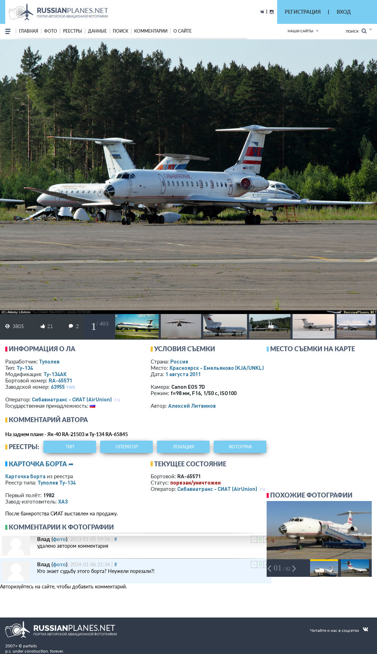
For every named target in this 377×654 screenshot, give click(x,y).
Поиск (356, 31)
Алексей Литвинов (192, 405)
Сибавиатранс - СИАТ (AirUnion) (72, 399)
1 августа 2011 (183, 374)
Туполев (49, 361)
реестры (72, 31)
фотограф (240, 446)
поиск (120, 31)
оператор (127, 446)
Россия (179, 361)
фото (50, 31)
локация (183, 446)
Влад (43, 539)
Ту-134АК (55, 374)
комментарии (150, 31)
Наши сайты (300, 31)
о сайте (182, 31)
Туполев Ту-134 (56, 482)
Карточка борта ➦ (41, 464)
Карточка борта (25, 476)
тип (70, 386)
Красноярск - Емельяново (217, 368)
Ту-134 (24, 368)
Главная (28, 31)
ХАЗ (63, 501)
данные (97, 31)
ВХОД (344, 12)
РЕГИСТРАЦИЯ (303, 12)
